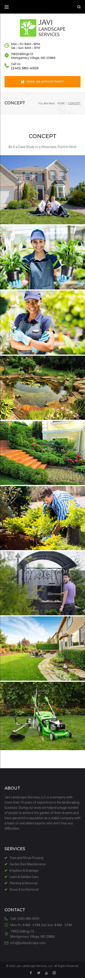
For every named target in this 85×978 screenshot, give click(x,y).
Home (61, 103)
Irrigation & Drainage (24, 870)
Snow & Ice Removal (24, 889)
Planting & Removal (23, 883)
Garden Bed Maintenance (28, 864)
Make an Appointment (42, 81)
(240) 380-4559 (25, 68)
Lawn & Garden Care (24, 877)
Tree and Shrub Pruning (26, 858)
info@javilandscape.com (28, 943)
